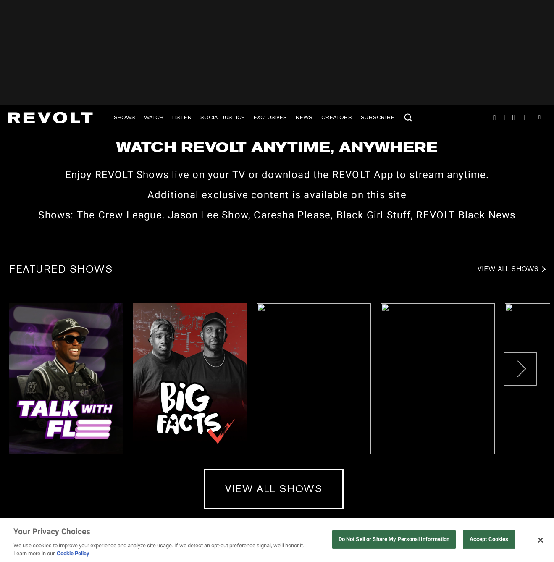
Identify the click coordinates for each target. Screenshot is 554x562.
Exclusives (270, 117)
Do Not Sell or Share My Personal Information (394, 539)
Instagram (494, 117)
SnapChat (513, 117)
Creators (336, 117)
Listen (182, 117)
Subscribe (377, 117)
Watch (153, 117)
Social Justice (222, 117)
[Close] (540, 540)
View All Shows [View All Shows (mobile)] (273, 488)
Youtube (539, 118)
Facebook (523, 117)
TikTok (504, 117)
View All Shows (508, 269)
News (304, 117)
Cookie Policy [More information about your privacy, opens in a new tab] (73, 553)
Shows (124, 117)
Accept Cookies (489, 539)
